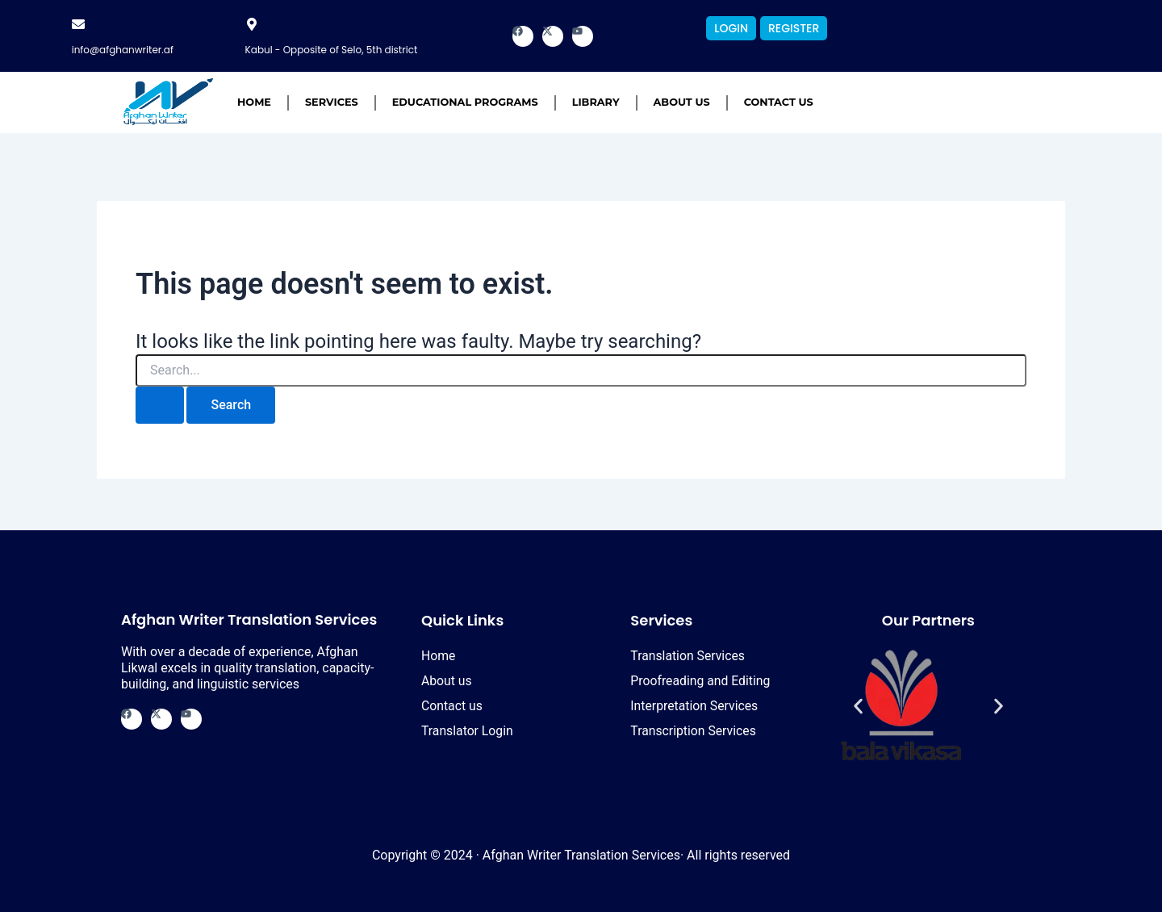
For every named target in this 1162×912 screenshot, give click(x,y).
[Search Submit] (160, 405)
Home (254, 102)
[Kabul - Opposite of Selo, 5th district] (251, 24)
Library (596, 102)
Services (331, 102)
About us (682, 102)
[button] (858, 707)
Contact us (778, 102)
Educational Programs (465, 102)
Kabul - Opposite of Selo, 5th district (331, 49)
